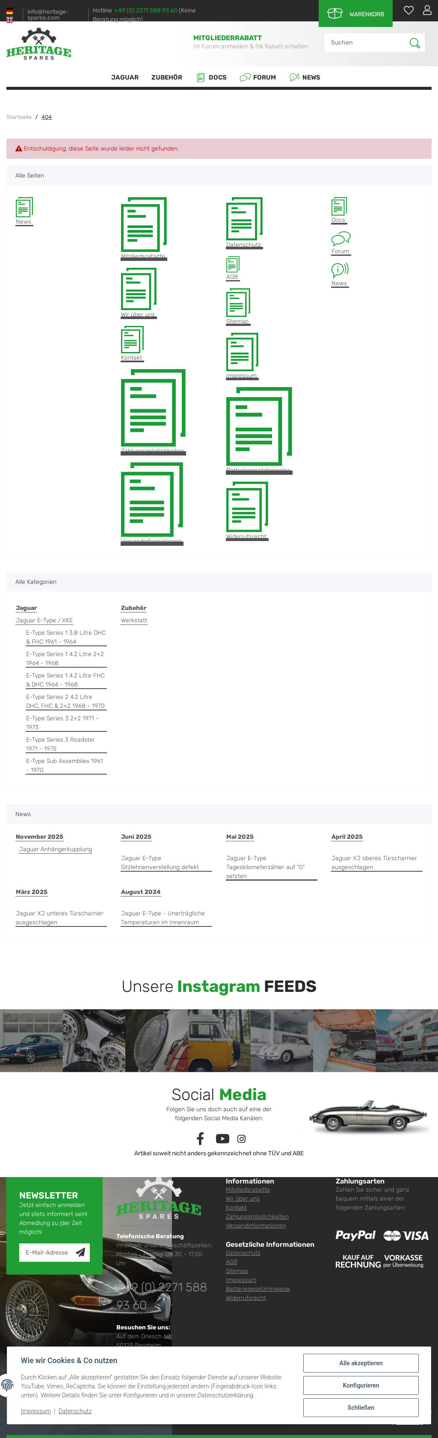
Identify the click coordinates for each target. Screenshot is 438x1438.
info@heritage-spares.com (48, 15)
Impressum (242, 356)
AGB (233, 268)
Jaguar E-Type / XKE (44, 620)
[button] (424, 10)
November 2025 (39, 836)
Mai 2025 (240, 836)
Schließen (361, 1407)
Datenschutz (244, 223)
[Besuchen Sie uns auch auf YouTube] (223, 1139)
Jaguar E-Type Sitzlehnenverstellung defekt (160, 863)
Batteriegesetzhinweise (259, 430)
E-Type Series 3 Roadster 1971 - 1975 (60, 744)
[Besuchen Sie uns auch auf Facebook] (200, 1139)
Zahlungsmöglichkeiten (153, 412)
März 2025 (31, 892)
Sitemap (238, 306)
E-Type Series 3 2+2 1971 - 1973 (62, 723)
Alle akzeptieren (360, 1363)
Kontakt (132, 343)
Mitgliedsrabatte (144, 228)
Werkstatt (134, 620)
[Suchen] (367, 42)
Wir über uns (139, 293)
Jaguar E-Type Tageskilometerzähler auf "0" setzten (265, 867)
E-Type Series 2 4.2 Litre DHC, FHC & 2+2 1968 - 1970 (65, 701)
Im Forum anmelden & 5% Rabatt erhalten (250, 46)
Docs (211, 77)
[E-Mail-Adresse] (47, 1252)
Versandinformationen (152, 503)
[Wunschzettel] (404, 10)
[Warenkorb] (356, 13)
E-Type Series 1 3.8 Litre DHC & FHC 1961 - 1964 (66, 637)
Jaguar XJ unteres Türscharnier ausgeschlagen (60, 918)
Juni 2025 (136, 836)
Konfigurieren (361, 1385)
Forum (258, 77)
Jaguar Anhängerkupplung (55, 849)
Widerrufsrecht (247, 511)
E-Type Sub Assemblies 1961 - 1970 (64, 765)
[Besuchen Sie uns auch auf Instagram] (241, 1139)
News (304, 77)
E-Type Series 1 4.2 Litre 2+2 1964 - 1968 (65, 659)
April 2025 (347, 836)
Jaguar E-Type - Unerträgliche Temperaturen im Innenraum (163, 918)
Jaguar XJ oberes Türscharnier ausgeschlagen (374, 863)
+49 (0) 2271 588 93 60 (146, 10)
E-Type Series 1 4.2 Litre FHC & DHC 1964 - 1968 (65, 680)
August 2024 (141, 892)
